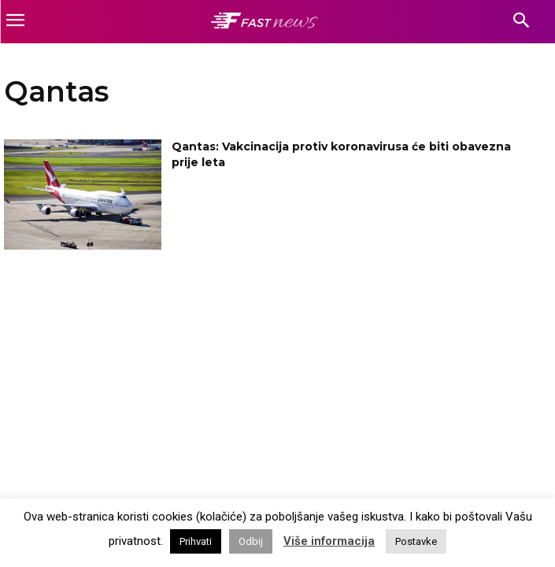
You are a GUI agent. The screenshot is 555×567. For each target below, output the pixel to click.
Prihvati (195, 541)
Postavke (416, 541)
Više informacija (329, 541)
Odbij (251, 541)
